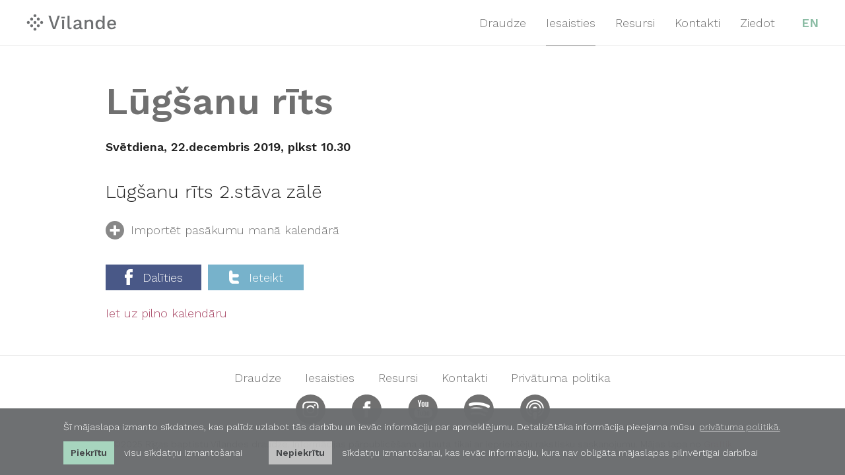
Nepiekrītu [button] (300, 452)
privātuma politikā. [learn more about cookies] (739, 427)
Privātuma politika (561, 378)
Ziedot (757, 23)
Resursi (635, 23)
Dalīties (154, 277)
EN (810, 23)
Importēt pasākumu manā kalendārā (222, 232)
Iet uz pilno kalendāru (166, 313)
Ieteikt (256, 277)
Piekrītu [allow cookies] (89, 452)
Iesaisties (570, 23)
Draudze (502, 23)
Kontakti (697, 23)
